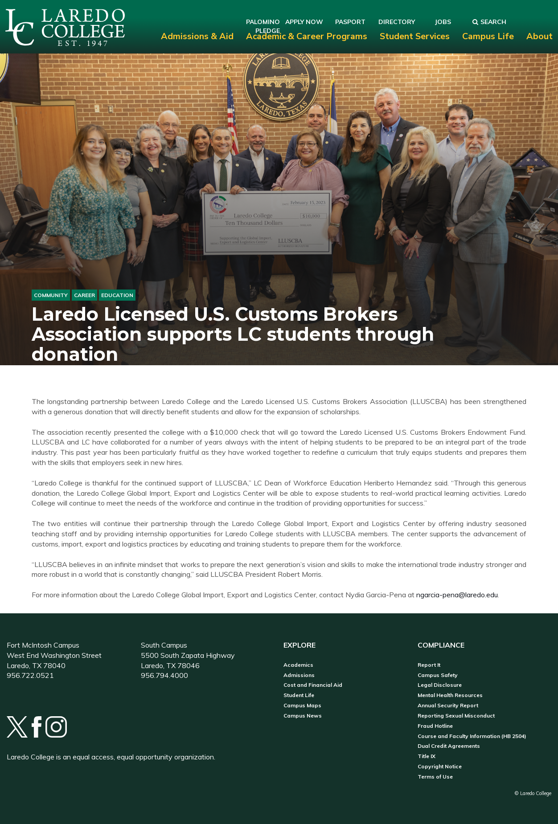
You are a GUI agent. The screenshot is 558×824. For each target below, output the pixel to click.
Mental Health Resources (450, 695)
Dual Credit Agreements (449, 746)
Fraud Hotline (435, 726)
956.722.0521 (30, 675)
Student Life (298, 695)
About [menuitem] (539, 36)
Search (489, 22)
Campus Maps (302, 705)
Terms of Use (435, 777)
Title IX (426, 756)
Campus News (302, 716)
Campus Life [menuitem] (488, 36)
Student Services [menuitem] (415, 36)
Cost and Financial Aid (312, 685)
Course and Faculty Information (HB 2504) (472, 736)
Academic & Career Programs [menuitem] (306, 36)
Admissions (299, 675)
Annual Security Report (448, 705)
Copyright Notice (440, 766)
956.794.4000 (164, 675)
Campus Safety (438, 675)
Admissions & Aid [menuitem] (197, 36)
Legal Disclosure (440, 685)
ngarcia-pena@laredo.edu (457, 594)
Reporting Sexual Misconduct (456, 716)
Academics (298, 665)
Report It (429, 665)
